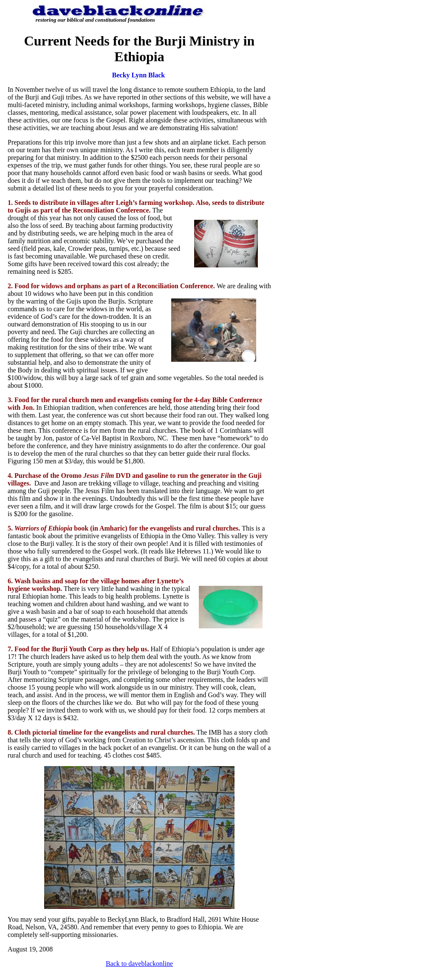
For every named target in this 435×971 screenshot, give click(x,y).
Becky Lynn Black (138, 75)
